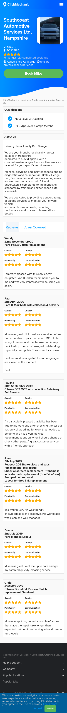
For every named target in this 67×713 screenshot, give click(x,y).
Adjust (38, 708)
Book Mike (33, 73)
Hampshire (16, 38)
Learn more (50, 704)
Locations (24, 100)
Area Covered (35, 227)
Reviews (12, 227)
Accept (50, 708)
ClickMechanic (10, 100)
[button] (61, 4)
